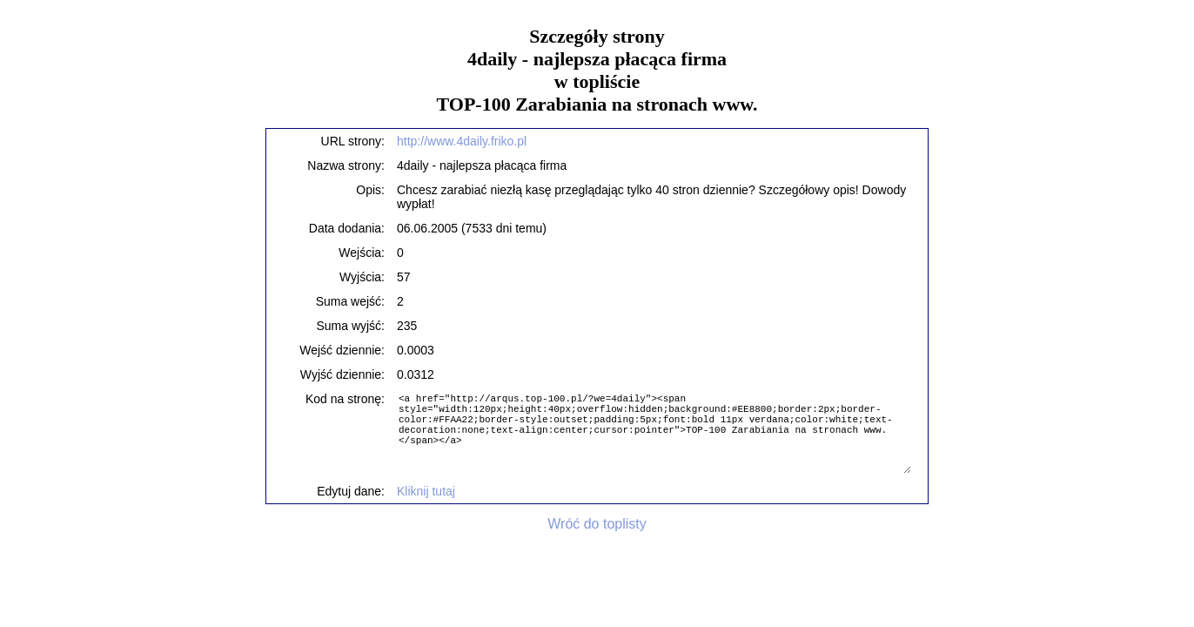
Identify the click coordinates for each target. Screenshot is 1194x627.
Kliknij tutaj (426, 491)
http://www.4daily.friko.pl (462, 141)
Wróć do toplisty (597, 523)
